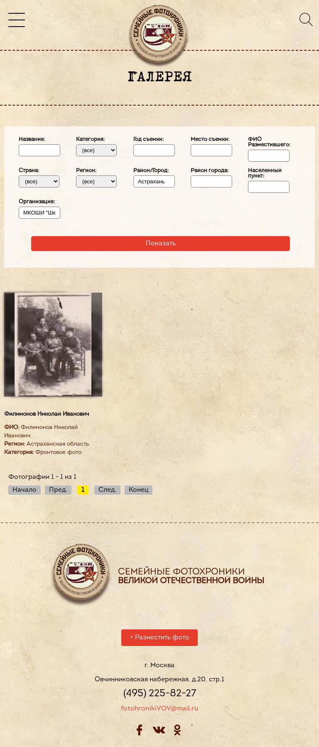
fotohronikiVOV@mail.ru (159, 710)
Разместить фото (159, 639)
